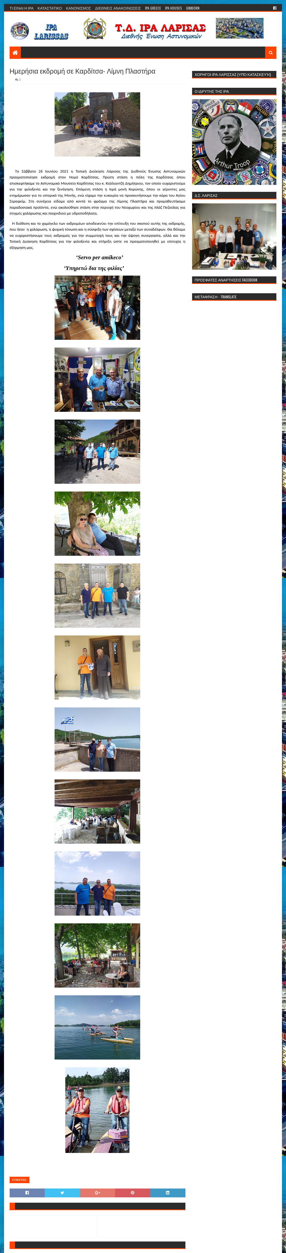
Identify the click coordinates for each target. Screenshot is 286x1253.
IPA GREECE (153, 8)
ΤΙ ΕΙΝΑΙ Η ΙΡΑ (22, 8)
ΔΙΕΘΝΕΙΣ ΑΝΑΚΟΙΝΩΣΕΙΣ (118, 8)
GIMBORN (192, 8)
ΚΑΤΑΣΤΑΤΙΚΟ (49, 8)
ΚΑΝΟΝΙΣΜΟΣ (78, 8)
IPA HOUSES (173, 8)
